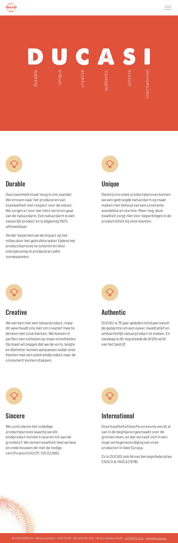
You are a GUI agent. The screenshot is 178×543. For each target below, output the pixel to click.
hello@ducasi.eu (156, 538)
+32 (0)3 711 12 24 (134, 538)
